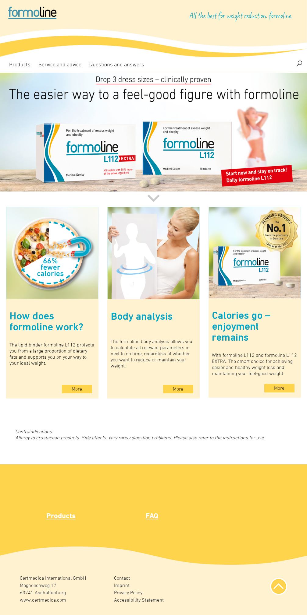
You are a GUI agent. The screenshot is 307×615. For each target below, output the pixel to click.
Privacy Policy (128, 593)
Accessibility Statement (139, 600)
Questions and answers (116, 65)
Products (19, 65)
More (77, 389)
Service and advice (59, 65)
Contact (122, 578)
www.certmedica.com (43, 600)
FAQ (152, 516)
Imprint (122, 586)
